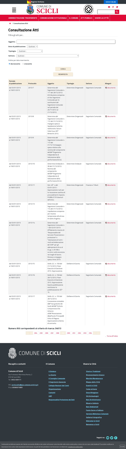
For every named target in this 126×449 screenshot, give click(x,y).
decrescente (15, 63)
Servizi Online (111, 2)
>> (98, 333)
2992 (79, 333)
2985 (41, 333)
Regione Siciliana (37, 1)
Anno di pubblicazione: (17, 46)
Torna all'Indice (112, 336)
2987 (52, 333)
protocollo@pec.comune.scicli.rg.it (25, 385)
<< (28, 333)
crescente (28, 63)
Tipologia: (12, 51)
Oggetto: (11, 41)
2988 (57, 333)
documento (111, 87)
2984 (35, 333)
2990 (68, 333)
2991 (73, 333)
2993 (84, 333)
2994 (90, 333)
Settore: (11, 55)
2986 (46, 333)
